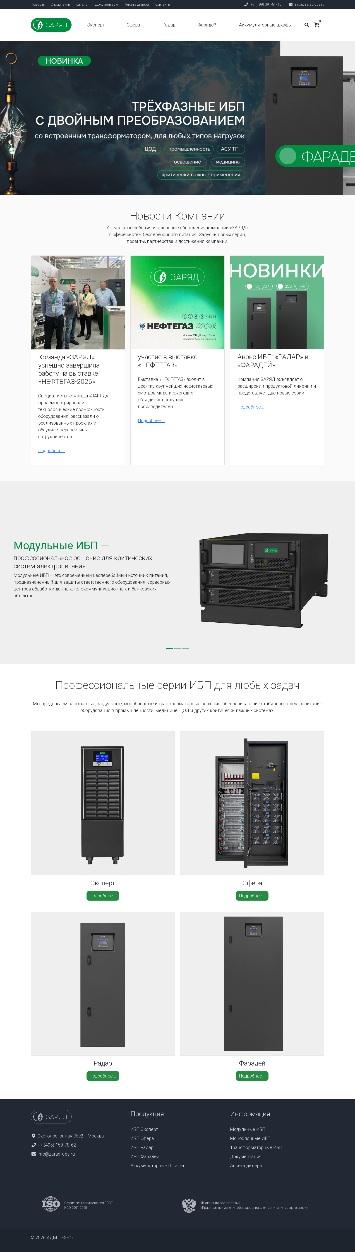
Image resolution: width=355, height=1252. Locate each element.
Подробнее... (51, 450)
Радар (169, 25)
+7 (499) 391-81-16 (266, 4)
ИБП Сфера (142, 1138)
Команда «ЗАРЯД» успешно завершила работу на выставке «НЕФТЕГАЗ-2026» (69, 369)
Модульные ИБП (247, 1129)
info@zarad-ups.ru (309, 4)
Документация (107, 4)
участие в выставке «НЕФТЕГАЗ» (167, 361)
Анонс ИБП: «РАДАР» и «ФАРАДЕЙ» (272, 361)
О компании (60, 4)
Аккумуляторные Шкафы (157, 1165)
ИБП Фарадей (144, 1156)
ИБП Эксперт (144, 1129)
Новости (38, 4)
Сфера (133, 25)
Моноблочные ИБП (250, 1138)
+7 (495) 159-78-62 (57, 1145)
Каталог (82, 4)
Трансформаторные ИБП (256, 1147)
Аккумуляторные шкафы (265, 25)
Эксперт (95, 25)
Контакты (162, 4)
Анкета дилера (137, 4)
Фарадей (207, 25)
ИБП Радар (142, 1147)
